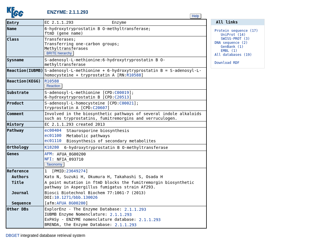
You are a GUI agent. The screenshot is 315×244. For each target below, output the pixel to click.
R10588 (134, 75)
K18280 (51, 147)
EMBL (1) (229, 51)
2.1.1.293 (135, 210)
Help (195, 16)
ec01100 (52, 136)
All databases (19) (233, 55)
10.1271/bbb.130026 (76, 198)
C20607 (100, 108)
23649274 (75, 171)
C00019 (122, 93)
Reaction (53, 86)
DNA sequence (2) (231, 43)
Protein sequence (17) (236, 31)
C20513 (122, 97)
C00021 (126, 103)
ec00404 (52, 131)
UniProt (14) (233, 35)
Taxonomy (54, 165)
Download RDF (226, 63)
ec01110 (52, 141)
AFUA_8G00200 (71, 203)
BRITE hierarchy (59, 54)
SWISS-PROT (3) (235, 39)
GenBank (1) (232, 47)
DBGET (12, 236)
